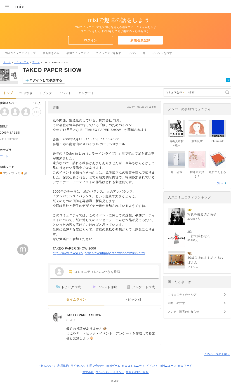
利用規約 (63, 365)
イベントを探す (162, 53)
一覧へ (218, 183)
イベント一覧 (137, 53)
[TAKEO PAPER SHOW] (57, 317)
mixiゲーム (113, 365)
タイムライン (76, 299)
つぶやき (26, 93)
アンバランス (11, 173)
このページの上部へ (217, 354)
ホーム (7, 62)
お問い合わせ (95, 365)
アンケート (86, 93)
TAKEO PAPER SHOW (83, 315)
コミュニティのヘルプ (182, 294)
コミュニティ (21, 62)
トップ (8, 93)
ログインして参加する (45, 80)
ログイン (90, 40)
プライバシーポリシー (110, 372)
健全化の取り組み (137, 372)
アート (36, 62)
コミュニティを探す (109, 53)
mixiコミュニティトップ (20, 53)
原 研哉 (176, 172)
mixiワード (185, 365)
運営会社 (88, 372)
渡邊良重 (197, 141)
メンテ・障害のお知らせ (183, 311)
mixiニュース (168, 365)
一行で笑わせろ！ (200, 236)
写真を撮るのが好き (202, 214)
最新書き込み (51, 53)
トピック (45, 93)
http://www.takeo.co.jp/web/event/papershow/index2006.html (99, 253)
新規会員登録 (140, 40)
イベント (65, 93)
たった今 (71, 320)
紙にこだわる (217, 172)
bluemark (218, 141)
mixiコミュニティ (133, 365)
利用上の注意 (176, 303)
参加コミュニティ (77, 53)
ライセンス (78, 365)
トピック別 (133, 299)
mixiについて (47, 365)
